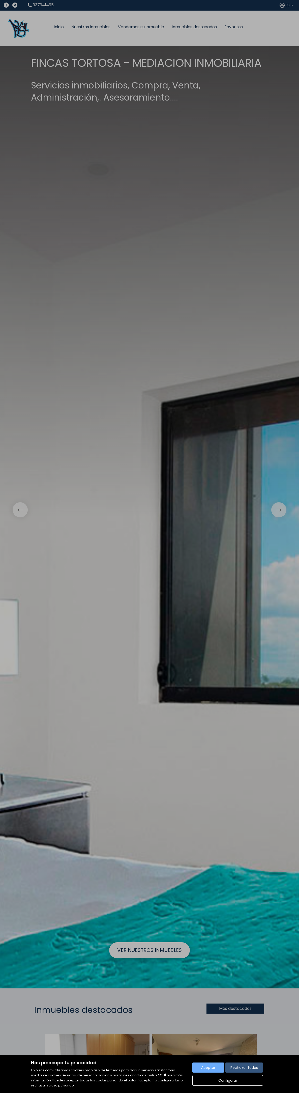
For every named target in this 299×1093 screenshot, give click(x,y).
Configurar (227, 1080)
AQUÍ (162, 1075)
